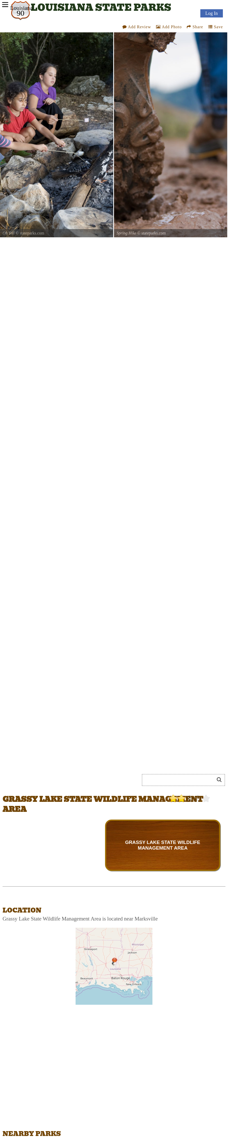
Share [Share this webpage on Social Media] (195, 27)
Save (215, 27)
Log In (211, 13)
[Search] (180, 780)
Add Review (136, 27)
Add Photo (169, 27)
